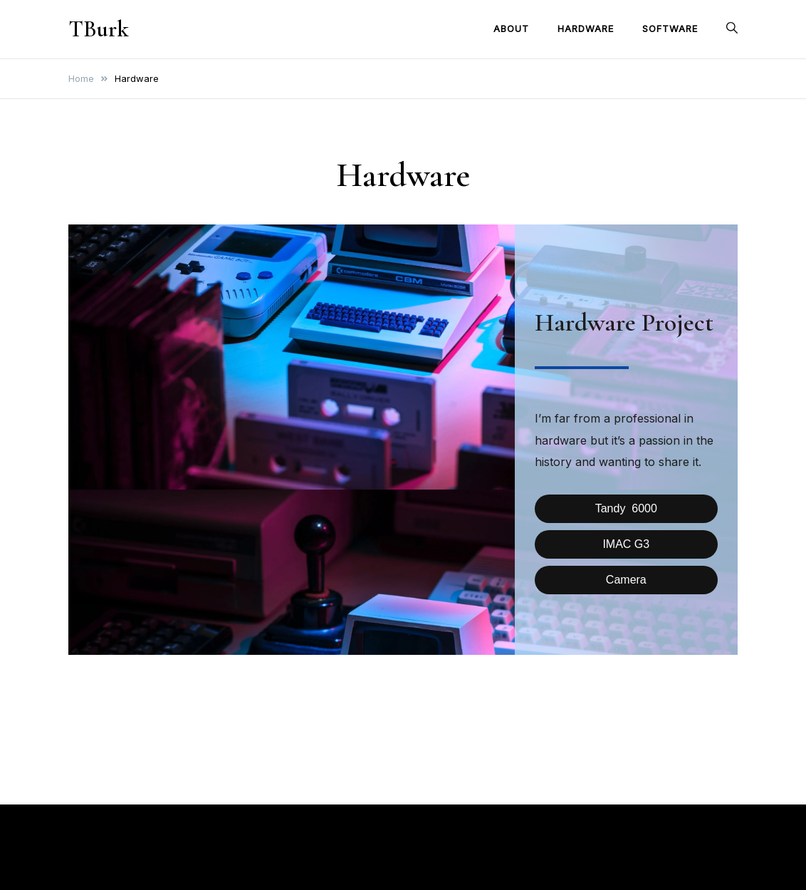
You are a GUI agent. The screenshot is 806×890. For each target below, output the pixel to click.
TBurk (98, 29)
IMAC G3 (625, 544)
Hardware (586, 28)
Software (670, 28)
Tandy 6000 (626, 508)
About (511, 28)
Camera (626, 580)
